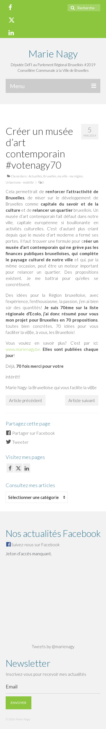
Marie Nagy (53, 53)
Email (12, 686)
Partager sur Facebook (30, 433)
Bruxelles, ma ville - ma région (63, 176)
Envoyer (18, 703)
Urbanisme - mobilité (20, 182)
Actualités (35, 176)
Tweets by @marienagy (53, 646)
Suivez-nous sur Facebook (35, 544)
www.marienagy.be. (23, 349)
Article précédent (25, 400)
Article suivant (81, 400)
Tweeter (17, 442)
